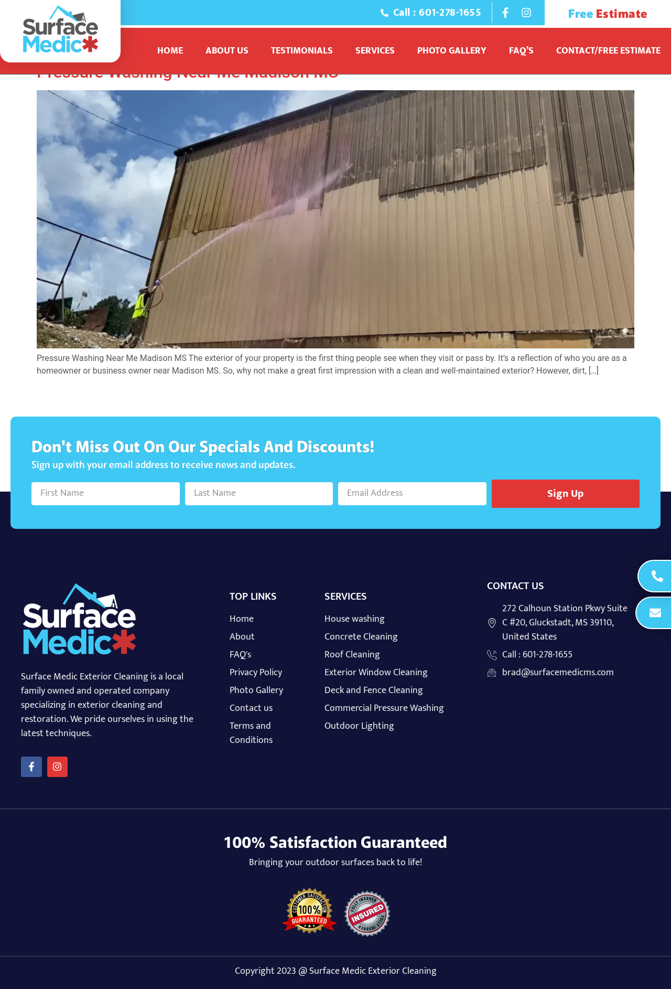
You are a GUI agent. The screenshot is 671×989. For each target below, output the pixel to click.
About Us (226, 51)
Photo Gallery (451, 51)
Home (170, 51)
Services (375, 51)
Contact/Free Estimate (608, 51)
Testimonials (302, 51)
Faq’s (521, 51)
